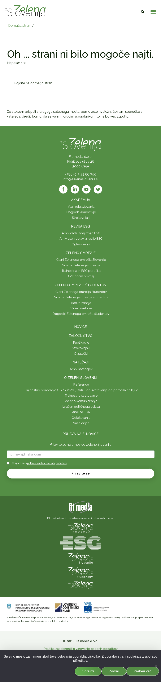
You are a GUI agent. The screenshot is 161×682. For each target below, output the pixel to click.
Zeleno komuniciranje (81, 401)
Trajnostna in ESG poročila (81, 271)
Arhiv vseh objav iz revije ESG (81, 238)
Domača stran (19, 26)
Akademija (80, 200)
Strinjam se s (39, 463)
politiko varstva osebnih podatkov (47, 463)
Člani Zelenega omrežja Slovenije (81, 260)
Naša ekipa (81, 423)
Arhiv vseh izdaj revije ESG (81, 233)
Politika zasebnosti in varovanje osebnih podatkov (81, 649)
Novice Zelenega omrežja (81, 265)
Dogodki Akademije (81, 212)
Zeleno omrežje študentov (80, 285)
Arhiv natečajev (81, 369)
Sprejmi (88, 671)
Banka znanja (81, 303)
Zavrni (114, 671)
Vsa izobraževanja (81, 207)
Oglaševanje (81, 244)
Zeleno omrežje (81, 253)
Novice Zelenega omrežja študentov (81, 297)
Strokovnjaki (81, 218)
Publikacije (81, 342)
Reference (81, 384)
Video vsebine (81, 308)
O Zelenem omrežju (81, 276)
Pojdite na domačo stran (33, 83)
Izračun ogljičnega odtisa (81, 407)
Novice (80, 327)
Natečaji (80, 362)
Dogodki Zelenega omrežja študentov (81, 314)
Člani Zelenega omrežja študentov (81, 292)
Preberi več (142, 671)
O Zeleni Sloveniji (80, 378)
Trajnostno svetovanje (81, 395)
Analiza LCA (81, 412)
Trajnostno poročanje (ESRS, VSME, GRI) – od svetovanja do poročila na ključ (81, 390)
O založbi (81, 354)
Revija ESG (80, 226)
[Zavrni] (156, 666)
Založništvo (80, 336)
